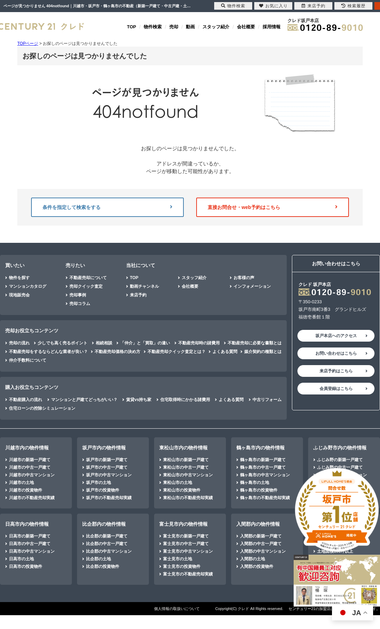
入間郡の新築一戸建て (261, 536)
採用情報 (272, 26)
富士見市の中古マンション (188, 551)
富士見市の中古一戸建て (186, 543)
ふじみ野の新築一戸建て (340, 459)
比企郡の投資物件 (102, 566)
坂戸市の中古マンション (109, 475)
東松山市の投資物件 (181, 490)
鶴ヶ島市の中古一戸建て (263, 467)
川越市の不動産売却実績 (32, 497)
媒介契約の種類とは (263, 351)
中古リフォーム (267, 399)
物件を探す (19, 277)
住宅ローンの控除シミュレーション (42, 408)
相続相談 (104, 343)
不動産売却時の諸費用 (199, 343)
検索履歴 (353, 5)
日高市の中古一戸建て (29, 543)
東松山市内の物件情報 (183, 447)
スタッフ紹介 (215, 26)
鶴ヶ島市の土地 (254, 482)
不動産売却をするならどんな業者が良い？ (48, 351)
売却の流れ (19, 343)
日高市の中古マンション (32, 551)
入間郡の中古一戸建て (261, 543)
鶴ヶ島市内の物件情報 (260, 447)
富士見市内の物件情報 (183, 524)
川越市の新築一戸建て (29, 459)
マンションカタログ (27, 286)
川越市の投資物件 (25, 490)
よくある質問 (224, 351)
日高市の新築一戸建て (29, 536)
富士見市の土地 (177, 558)
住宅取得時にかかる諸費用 (185, 399)
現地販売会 (19, 295)
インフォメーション (252, 286)
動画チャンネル (144, 286)
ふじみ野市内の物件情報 (340, 447)
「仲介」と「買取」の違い (145, 343)
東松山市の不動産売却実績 (188, 497)
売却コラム (79, 303)
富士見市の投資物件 (181, 566)
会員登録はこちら (336, 388)
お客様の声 (244, 277)
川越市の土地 (21, 482)
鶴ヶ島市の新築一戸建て (263, 459)
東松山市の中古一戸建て (186, 467)
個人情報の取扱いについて (177, 609)
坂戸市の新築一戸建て (106, 459)
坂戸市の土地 (98, 482)
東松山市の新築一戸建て (186, 459)
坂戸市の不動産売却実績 (109, 497)
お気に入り (273, 5)
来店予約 (138, 295)
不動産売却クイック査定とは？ (177, 351)
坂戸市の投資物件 (102, 490)
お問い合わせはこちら (336, 353)
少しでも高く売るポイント (62, 343)
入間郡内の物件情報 (258, 524)
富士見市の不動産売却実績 (188, 574)
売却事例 (77, 295)
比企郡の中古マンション (109, 551)
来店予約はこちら (336, 371)
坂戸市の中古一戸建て (106, 467)
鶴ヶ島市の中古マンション (265, 475)
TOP (131, 26)
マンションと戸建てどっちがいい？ (84, 399)
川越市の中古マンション (32, 475)
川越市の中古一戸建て (29, 467)
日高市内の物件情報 (27, 524)
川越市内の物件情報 (27, 447)
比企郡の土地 (98, 558)
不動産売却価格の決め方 (117, 351)
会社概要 (246, 26)
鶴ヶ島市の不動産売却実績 (265, 497)
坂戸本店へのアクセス (336, 335)
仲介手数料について (27, 360)
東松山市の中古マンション (188, 475)
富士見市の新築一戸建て (186, 536)
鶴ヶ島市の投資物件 (258, 490)
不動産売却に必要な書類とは (255, 343)
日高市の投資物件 (25, 566)
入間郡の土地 (252, 558)
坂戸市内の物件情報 (104, 447)
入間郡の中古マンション (263, 551)
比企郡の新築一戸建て (106, 536)
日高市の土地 (21, 558)
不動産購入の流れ (25, 399)
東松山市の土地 (177, 482)
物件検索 (153, 26)
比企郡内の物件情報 (104, 524)
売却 (173, 26)
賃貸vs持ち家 (138, 399)
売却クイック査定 (86, 286)
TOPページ (27, 43)
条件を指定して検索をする (107, 207)
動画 (190, 26)
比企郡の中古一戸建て (106, 543)
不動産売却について (88, 277)
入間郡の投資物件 (256, 566)
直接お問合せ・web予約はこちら (273, 207)
